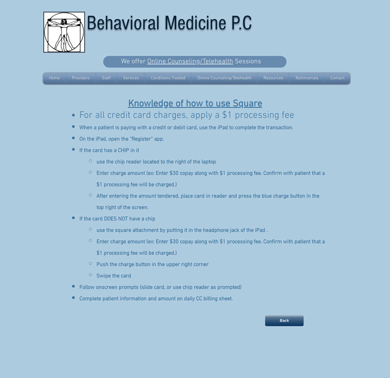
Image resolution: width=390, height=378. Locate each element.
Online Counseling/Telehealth (190, 62)
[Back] (284, 320)
